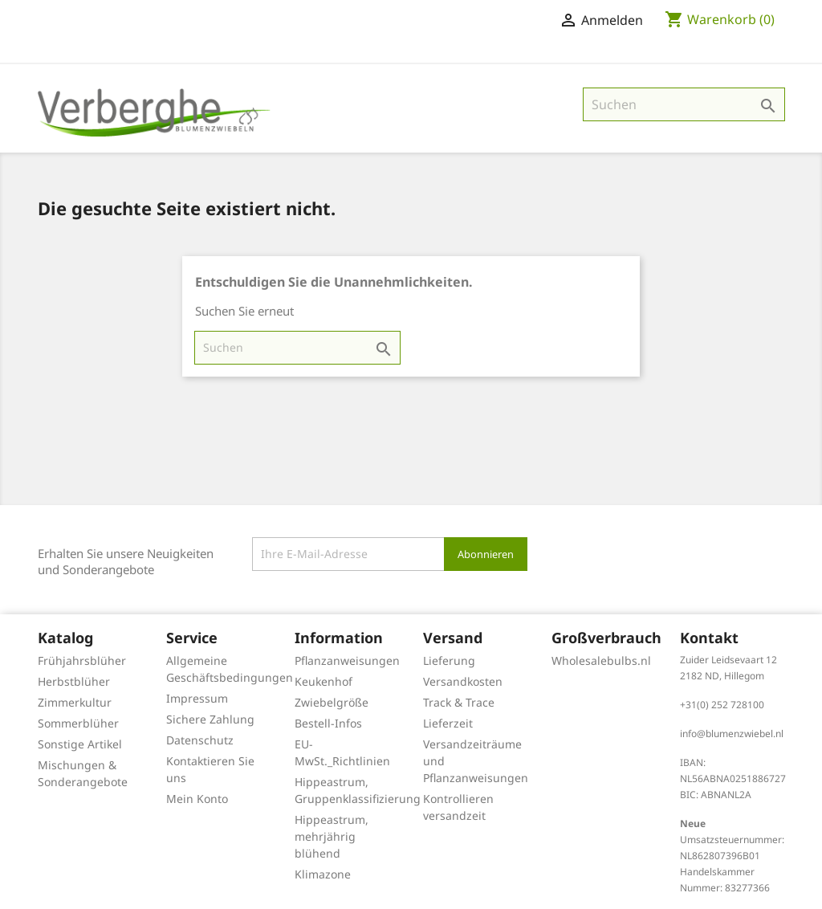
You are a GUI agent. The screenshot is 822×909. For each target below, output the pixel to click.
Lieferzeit (448, 723)
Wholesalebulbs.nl (601, 660)
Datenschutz (200, 740)
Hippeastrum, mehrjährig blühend (331, 836)
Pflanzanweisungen (347, 660)
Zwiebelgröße (331, 702)
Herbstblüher (74, 681)
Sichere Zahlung (210, 719)
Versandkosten (463, 681)
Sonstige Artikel (80, 744)
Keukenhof (323, 681)
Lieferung (449, 660)
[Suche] (684, 104)
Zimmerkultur (75, 702)
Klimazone (323, 874)
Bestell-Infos (328, 723)
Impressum (197, 698)
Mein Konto (197, 798)
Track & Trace (458, 702)
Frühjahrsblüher (82, 660)
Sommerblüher (78, 723)
